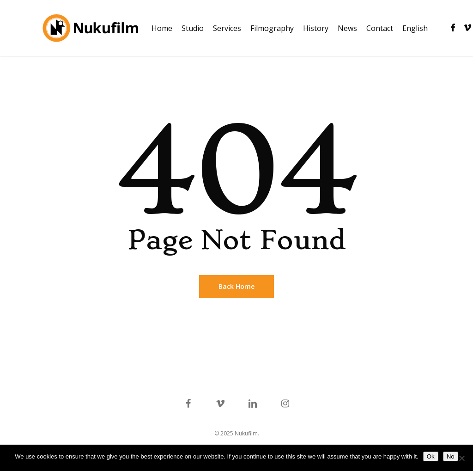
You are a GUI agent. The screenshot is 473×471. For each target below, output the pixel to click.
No (451, 456)
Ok (431, 456)
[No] (461, 458)
